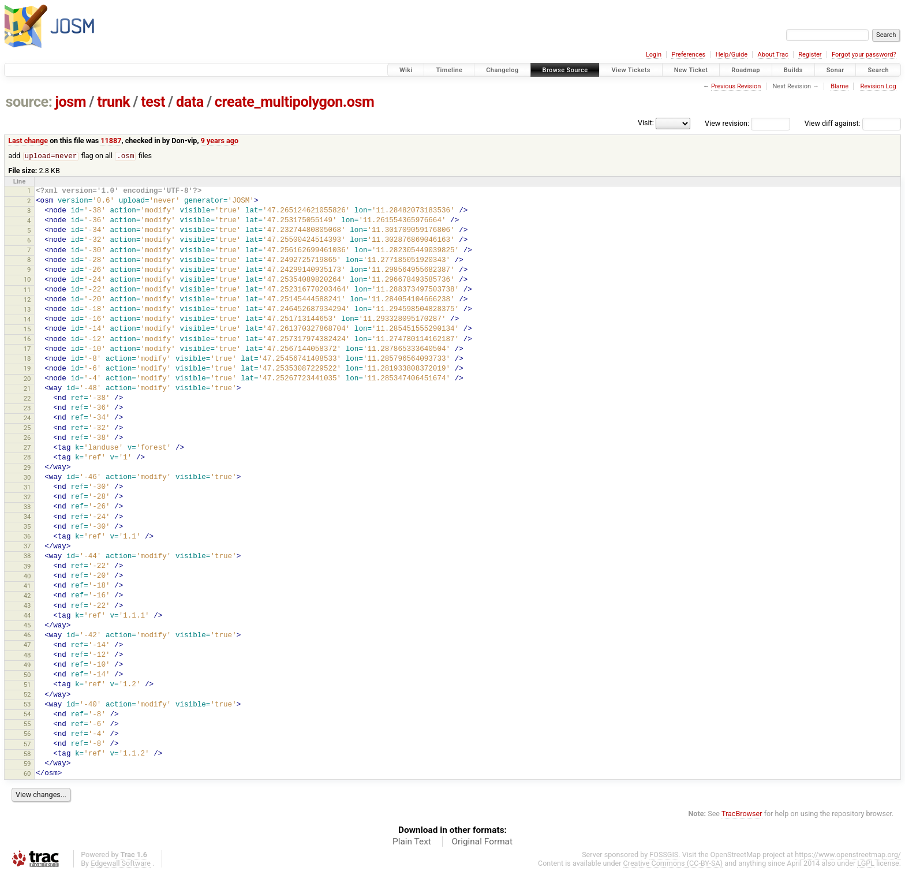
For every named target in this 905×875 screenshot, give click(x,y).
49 (27, 665)
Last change (28, 140)
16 (27, 339)
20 (27, 379)
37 (27, 547)
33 (27, 507)
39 (27, 567)
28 (27, 458)
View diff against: (853, 123)
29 (27, 468)
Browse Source (565, 70)
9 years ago (219, 140)
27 (27, 448)
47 (27, 645)
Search (878, 70)
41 (27, 586)
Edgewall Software (121, 863)
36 (27, 537)
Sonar (835, 70)
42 (27, 596)
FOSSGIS (663, 855)
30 (27, 478)
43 (27, 606)
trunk (113, 102)
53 (27, 705)
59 (27, 764)
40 (27, 577)
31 (27, 488)
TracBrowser (741, 814)
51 (27, 685)
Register (809, 54)
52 (27, 695)
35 (27, 527)
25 (27, 428)
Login (653, 54)
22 (27, 399)
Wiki (406, 70)
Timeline (449, 70)
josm (70, 102)
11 (27, 290)
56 (27, 734)
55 (27, 724)
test (153, 102)
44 (27, 616)
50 (27, 675)
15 (27, 330)
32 (27, 497)
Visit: (646, 122)
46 (27, 635)
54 (27, 715)
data (190, 102)
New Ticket (691, 70)
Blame (839, 86)
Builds (793, 70)
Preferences (688, 54)
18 (27, 359)
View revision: (727, 123)
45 (27, 626)
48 (27, 656)
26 (27, 438)
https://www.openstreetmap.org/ (848, 855)
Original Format (482, 842)
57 (27, 745)
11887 (110, 140)
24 (27, 418)
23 (27, 409)
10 (27, 280)
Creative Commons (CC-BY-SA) (673, 863)
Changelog (502, 70)
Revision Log (878, 86)
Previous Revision (736, 86)
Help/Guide (731, 54)
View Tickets (630, 70)
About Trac (773, 54)
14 (27, 320)
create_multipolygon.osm (294, 102)
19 (27, 369)
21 (27, 389)
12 (27, 300)
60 (27, 774)
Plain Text (411, 842)
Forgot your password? (864, 54)
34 (27, 517)
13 (27, 310)
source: (29, 102)
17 (27, 349)
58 (27, 754)
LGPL (865, 863)
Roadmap (745, 70)
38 (27, 556)
